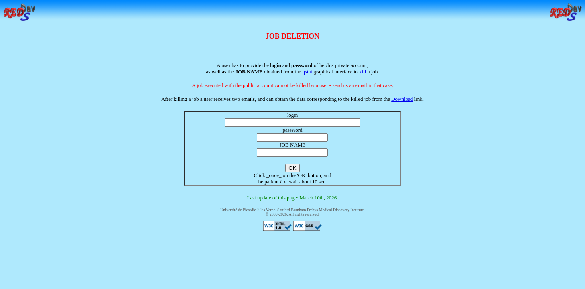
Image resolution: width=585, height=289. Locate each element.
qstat (308, 72)
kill (362, 72)
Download (402, 99)
